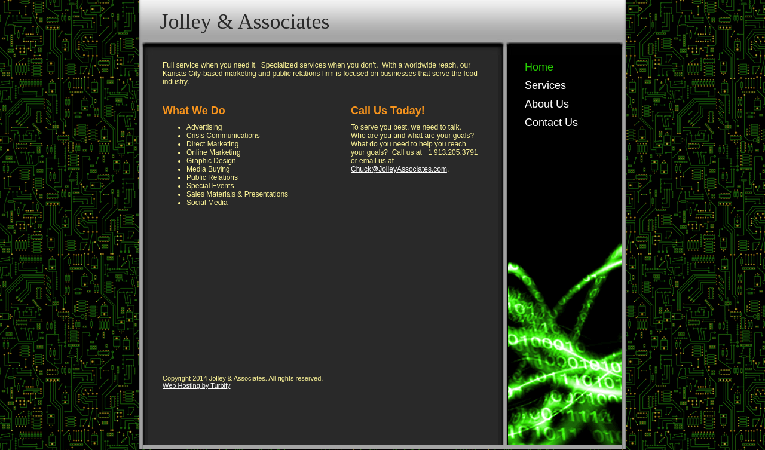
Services (545, 85)
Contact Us (551, 122)
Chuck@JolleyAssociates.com (399, 169)
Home (539, 67)
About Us (547, 104)
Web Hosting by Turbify (197, 385)
